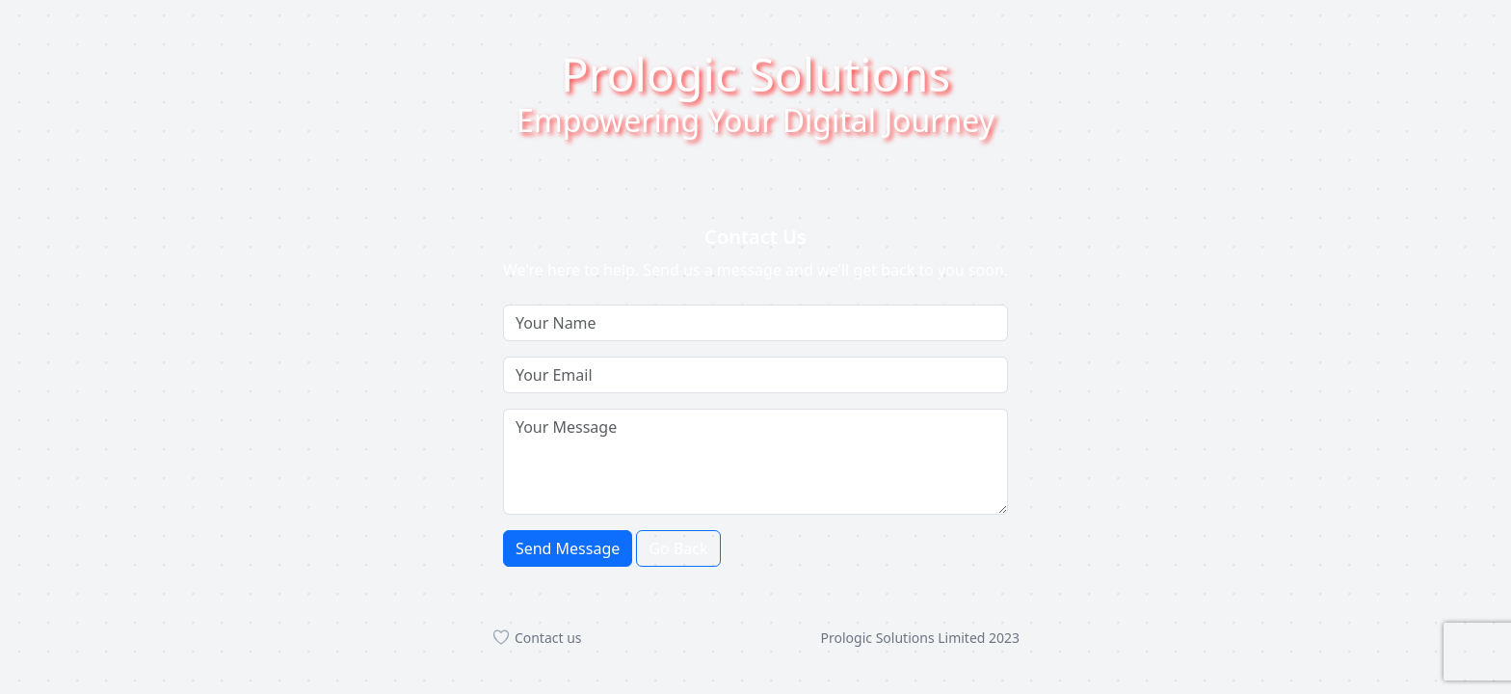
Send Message (568, 548)
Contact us (536, 638)
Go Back (678, 548)
